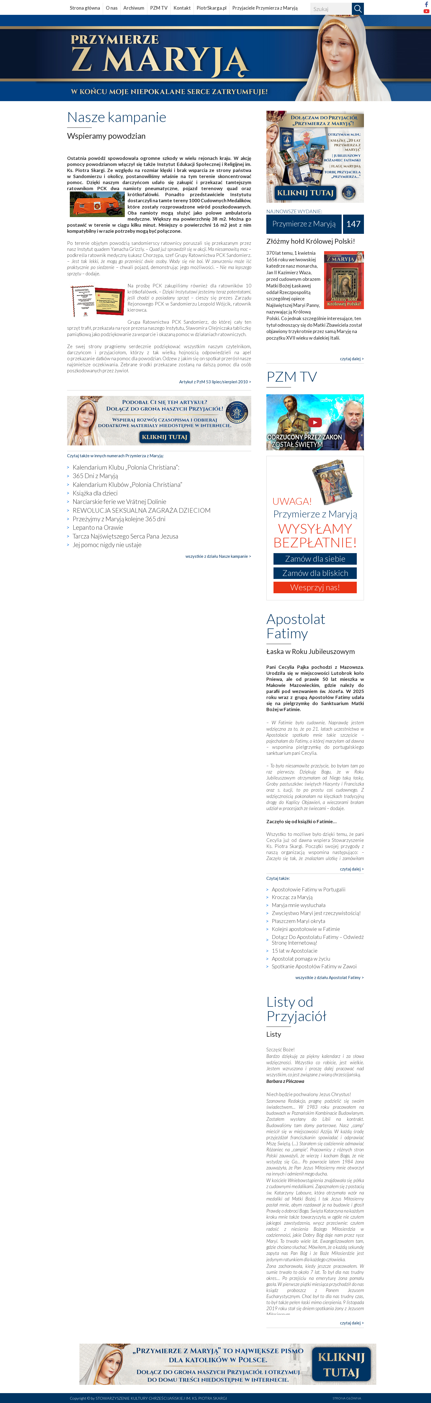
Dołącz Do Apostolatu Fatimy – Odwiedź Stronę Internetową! (318, 940)
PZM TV (159, 8)
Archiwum (133, 8)
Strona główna (85, 8)
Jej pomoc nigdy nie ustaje (107, 544)
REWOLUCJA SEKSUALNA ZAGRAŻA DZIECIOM (142, 510)
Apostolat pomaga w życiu (301, 958)
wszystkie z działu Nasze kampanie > (218, 556)
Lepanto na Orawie (98, 527)
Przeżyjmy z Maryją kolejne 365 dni (119, 519)
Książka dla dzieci (95, 493)
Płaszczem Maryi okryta (298, 921)
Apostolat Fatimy (295, 625)
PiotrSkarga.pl (211, 8)
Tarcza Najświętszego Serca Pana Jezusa (125, 536)
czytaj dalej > (352, 358)
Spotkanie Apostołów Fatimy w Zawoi (314, 966)
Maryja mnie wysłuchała (298, 905)
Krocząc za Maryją (292, 897)
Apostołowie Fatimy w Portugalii (309, 889)
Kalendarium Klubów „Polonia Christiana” (127, 484)
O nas (112, 8)
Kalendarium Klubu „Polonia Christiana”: (126, 467)
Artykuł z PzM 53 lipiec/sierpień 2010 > (215, 381)
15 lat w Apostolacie (294, 950)
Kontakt (182, 8)
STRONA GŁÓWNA (347, 1398)
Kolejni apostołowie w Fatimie (306, 929)
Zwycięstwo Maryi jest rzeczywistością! (316, 913)
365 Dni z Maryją (95, 475)
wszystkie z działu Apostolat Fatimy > (329, 977)
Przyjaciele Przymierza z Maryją (265, 8)
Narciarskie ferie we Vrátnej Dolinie (119, 501)
